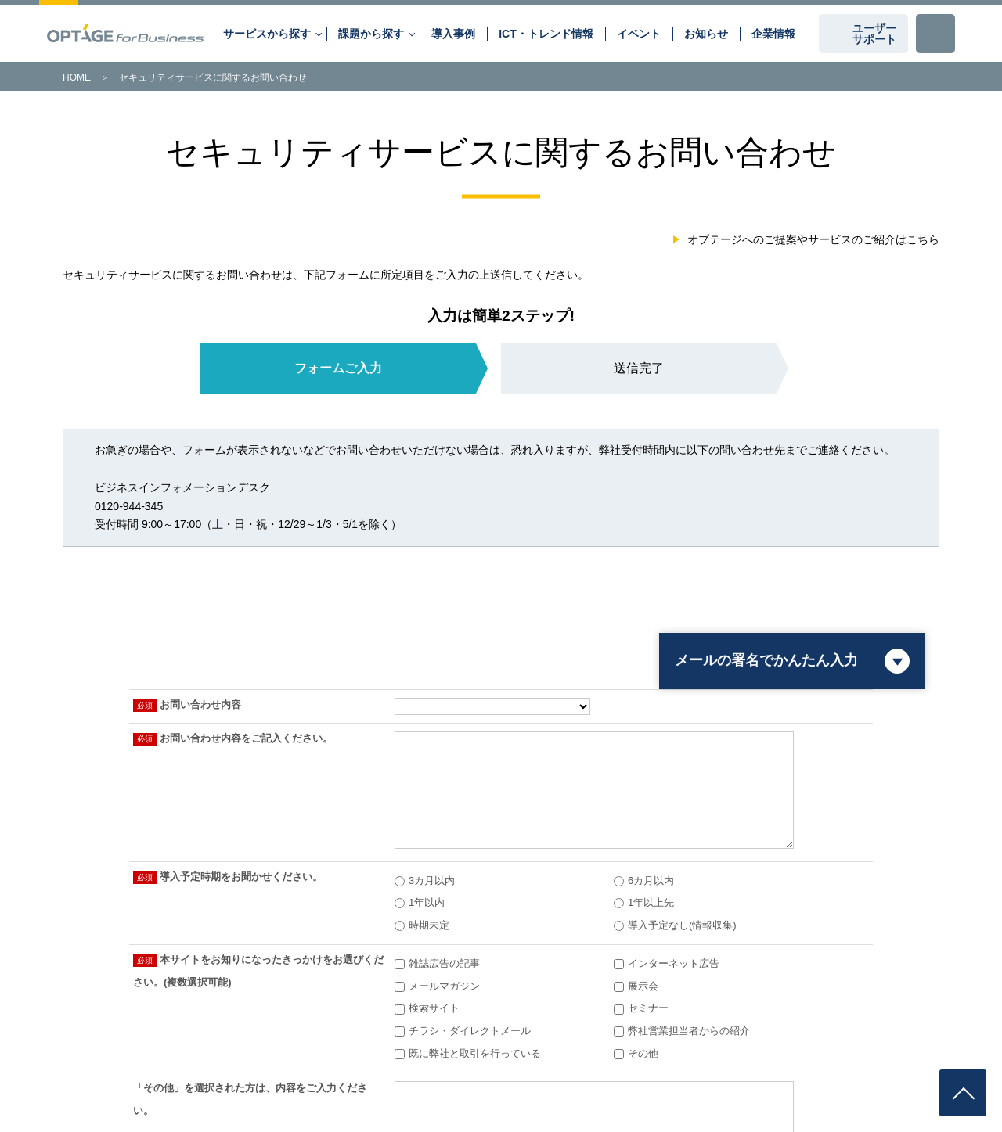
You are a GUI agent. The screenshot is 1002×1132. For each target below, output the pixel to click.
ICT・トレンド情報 (546, 33)
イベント (639, 33)
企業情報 (773, 33)
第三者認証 (55, 1062)
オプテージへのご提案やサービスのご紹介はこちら (813, 239)
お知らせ (706, 33)
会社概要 (200, 830)
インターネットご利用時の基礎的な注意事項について (660, 1062)
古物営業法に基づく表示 (826, 1062)
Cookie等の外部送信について (368, 1062)
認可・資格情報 (501, 830)
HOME (77, 77)
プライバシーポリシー (254, 1062)
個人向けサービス (68, 1076)
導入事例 (453, 33)
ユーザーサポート (874, 33)
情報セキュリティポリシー (143, 1062)
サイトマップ (143, 1076)
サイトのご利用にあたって (490, 1062)
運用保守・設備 (801, 830)
